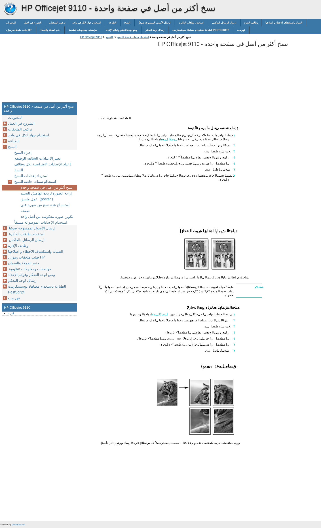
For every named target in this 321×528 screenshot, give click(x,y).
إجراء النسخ (23, 152)
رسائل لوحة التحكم (155, 30)
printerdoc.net (18, 524)
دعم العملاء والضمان (50, 30)
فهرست (241, 30)
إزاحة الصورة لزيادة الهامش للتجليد (46, 193)
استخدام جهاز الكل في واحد (86, 22)
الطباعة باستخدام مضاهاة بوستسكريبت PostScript (201, 30)
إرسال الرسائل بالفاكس (224, 22)
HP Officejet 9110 (10, 9)
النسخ (127, 22)
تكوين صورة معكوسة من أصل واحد (47, 216)
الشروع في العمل (32, 22)
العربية (10, 313)
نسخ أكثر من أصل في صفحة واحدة (46, 187)
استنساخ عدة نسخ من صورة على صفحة (45, 208)
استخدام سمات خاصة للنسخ (133, 37)
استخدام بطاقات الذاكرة (191, 22)
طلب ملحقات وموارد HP (19, 30)
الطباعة (113, 22)
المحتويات (11, 22)
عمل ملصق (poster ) (37, 199)
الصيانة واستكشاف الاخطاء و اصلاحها (283, 22)
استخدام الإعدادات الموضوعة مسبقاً (41, 222)
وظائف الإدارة (251, 22)
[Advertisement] (116, 72)
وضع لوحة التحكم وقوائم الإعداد (122, 30)
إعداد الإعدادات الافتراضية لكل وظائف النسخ (42, 167)
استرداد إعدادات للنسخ (31, 176)
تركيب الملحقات (57, 22)
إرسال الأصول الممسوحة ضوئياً (154, 22)
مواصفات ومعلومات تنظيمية (83, 30)
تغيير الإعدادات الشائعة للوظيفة (37, 158)
